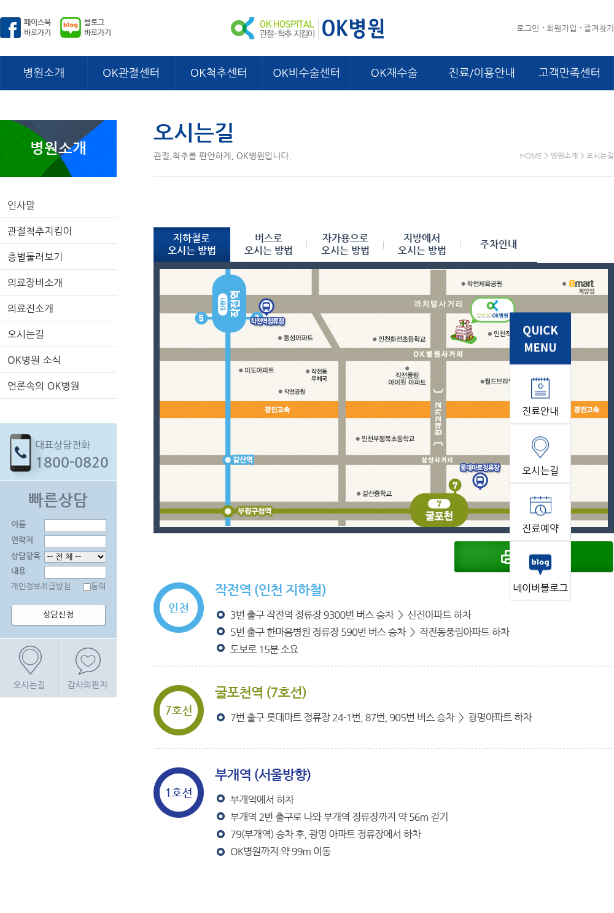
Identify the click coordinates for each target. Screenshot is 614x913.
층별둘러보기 (35, 257)
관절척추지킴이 (39, 231)
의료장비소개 (35, 283)
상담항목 (26, 555)
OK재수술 (394, 73)
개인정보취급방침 (41, 586)
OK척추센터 (218, 73)
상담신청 (58, 615)
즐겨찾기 (599, 29)
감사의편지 (88, 685)
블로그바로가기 (97, 27)
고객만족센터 (569, 73)
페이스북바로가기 (37, 27)
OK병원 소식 (34, 360)
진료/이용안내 (482, 73)
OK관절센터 (131, 73)
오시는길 (25, 334)
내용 (18, 570)
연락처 (22, 539)
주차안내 (498, 244)
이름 (18, 523)
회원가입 (561, 29)
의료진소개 (30, 308)
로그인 (528, 29)
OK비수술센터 (306, 73)
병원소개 (44, 73)
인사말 (21, 205)
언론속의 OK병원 (43, 386)
